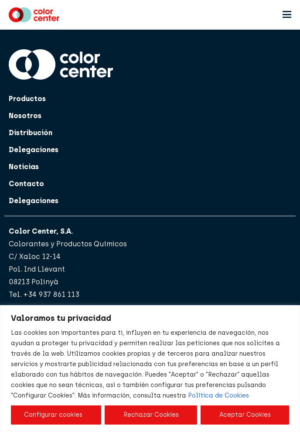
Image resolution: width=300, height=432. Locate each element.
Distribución (30, 133)
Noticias (24, 167)
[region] (150, 368)
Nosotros (25, 116)
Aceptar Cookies (245, 414)
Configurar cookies (53, 414)
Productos (27, 99)
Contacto (26, 184)
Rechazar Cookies (151, 414)
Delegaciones (33, 150)
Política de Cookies (218, 395)
